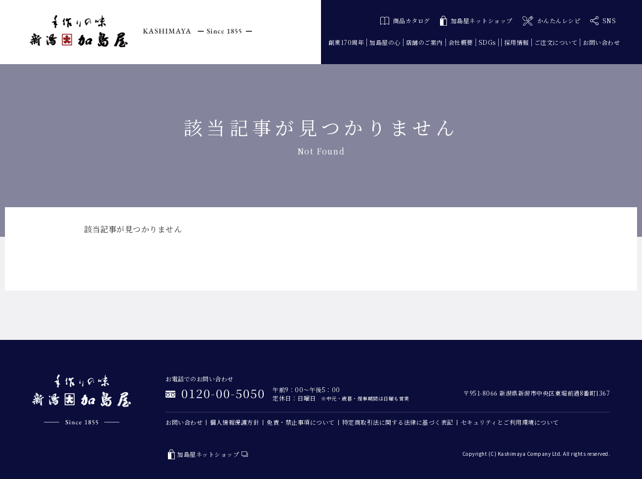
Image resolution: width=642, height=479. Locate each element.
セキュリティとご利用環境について (510, 422)
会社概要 (460, 42)
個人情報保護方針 (234, 422)
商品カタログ (405, 20)
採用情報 (516, 42)
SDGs (487, 42)
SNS (603, 20)
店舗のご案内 (424, 42)
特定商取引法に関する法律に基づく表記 (397, 422)
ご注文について (556, 42)
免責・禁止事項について (301, 422)
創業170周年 (346, 42)
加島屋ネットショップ (476, 21)
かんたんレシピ (551, 21)
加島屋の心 (385, 42)
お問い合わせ (601, 42)
